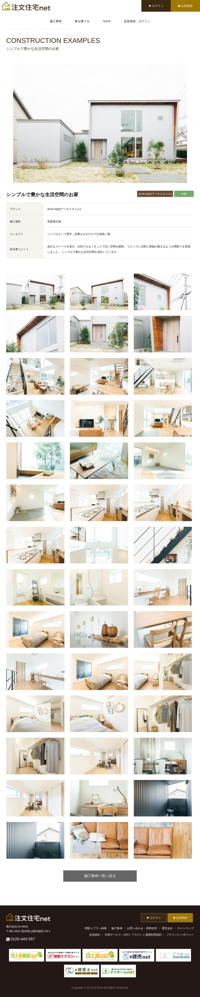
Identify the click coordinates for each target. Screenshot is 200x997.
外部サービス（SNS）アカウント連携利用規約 (133, 934)
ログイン (156, 5)
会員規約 (94, 934)
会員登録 (185, 5)
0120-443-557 (20, 938)
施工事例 (56, 21)
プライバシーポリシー (180, 934)
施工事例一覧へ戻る (100, 876)
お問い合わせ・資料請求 (142, 927)
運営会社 (167, 927)
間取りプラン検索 (96, 927)
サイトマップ (185, 927)
